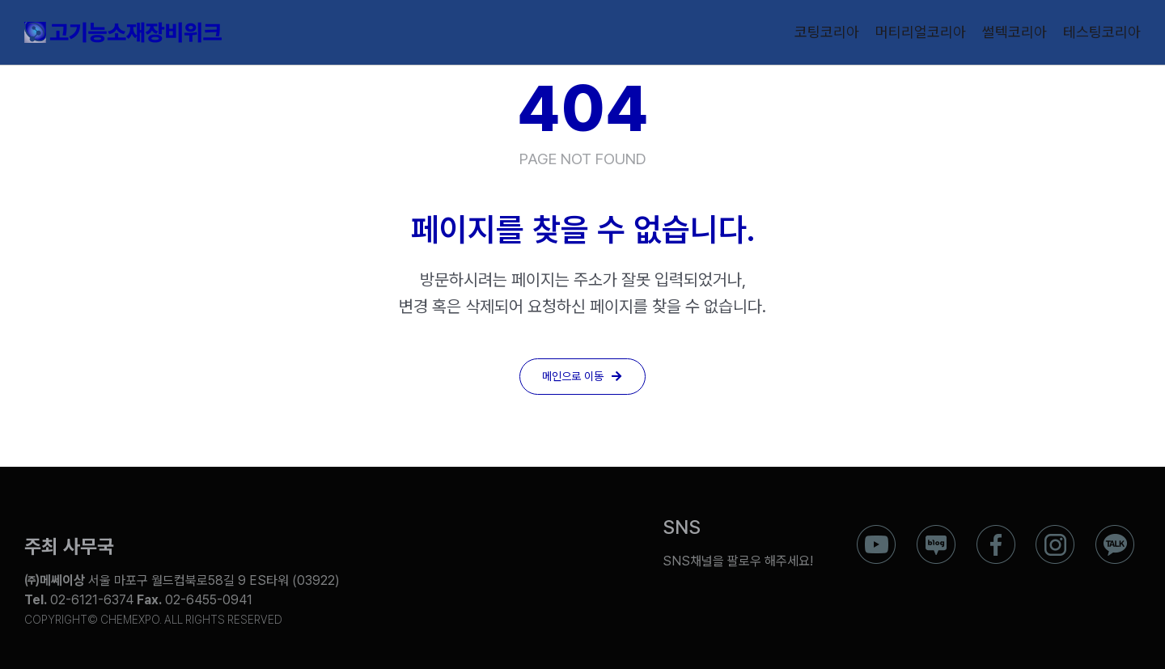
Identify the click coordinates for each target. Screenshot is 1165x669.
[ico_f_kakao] (1114, 531)
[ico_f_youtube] (876, 531)
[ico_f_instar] (1055, 531)
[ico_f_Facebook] (995, 531)
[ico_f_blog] (936, 531)
